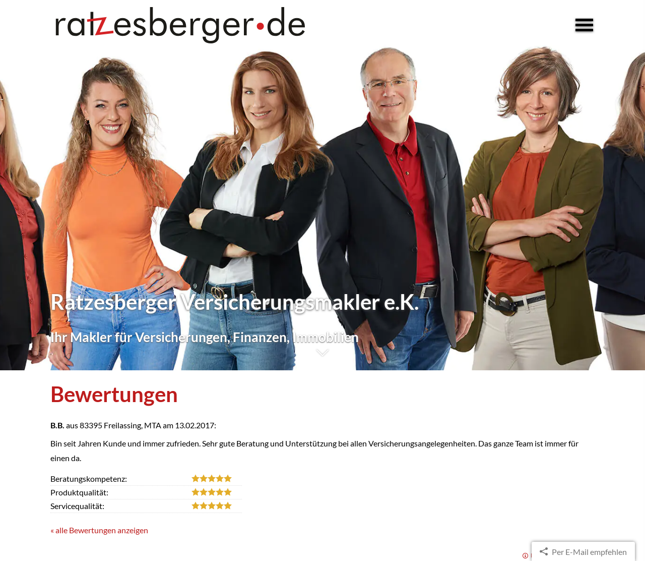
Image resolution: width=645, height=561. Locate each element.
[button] (322, 358)
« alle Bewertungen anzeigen (99, 530)
